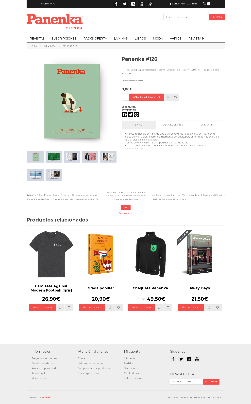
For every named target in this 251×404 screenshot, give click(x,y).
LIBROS (140, 38)
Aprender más (125, 213)
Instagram (133, 4)
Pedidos (128, 363)
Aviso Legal (38, 373)
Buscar (82, 358)
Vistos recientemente (90, 363)
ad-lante (46, 397)
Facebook (116, 4)
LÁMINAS (121, 38)
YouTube (141, 4)
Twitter (125, 4)
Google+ (150, 4)
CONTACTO (207, 124)
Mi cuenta (129, 358)
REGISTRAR (191, 3)
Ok (125, 207)
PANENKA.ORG (47, 3)
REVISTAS (37, 38)
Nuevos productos (88, 373)
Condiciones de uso (43, 363)
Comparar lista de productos (94, 368)
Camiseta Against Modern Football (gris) (51, 288)
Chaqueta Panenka (150, 288)
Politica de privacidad (44, 368)
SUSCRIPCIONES (64, 38)
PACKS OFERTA (95, 38)
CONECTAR (178, 3)
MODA (158, 38)
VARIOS (175, 38)
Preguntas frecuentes (44, 358)
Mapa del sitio (39, 378)
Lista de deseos (133, 378)
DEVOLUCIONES (173, 124)
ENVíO (139, 124)
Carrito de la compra (135, 373)
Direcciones (130, 368)
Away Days (200, 288)
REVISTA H (196, 38)
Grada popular (101, 288)
